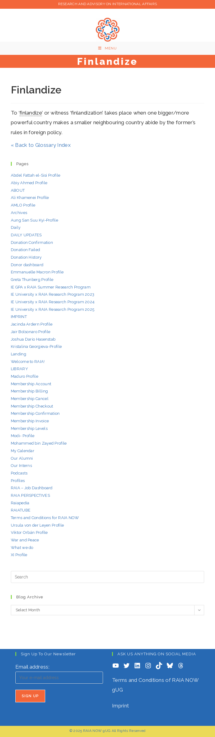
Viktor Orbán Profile (29, 532)
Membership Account (31, 384)
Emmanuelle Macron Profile (37, 272)
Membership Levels (29, 428)
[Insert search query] (107, 577)
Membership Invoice (30, 421)
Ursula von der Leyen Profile (37, 525)
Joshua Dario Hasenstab (33, 339)
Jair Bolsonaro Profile (31, 331)
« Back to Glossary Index (41, 145)
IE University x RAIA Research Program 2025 (53, 309)
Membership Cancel (29, 398)
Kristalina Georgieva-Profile (36, 346)
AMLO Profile (23, 205)
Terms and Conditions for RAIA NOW (45, 517)
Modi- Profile (23, 435)
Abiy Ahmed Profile (29, 183)
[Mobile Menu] (107, 48)
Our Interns (21, 465)
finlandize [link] (31, 113)
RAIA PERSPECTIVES (30, 495)
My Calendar (22, 451)
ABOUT (18, 190)
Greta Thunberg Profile (32, 279)
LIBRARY (19, 369)
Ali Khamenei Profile (30, 197)
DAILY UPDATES (26, 235)
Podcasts (19, 473)
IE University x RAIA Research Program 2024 (53, 302)
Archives (19, 212)
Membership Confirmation (35, 413)
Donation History (26, 257)
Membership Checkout (32, 406)
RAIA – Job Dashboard (32, 488)
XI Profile (19, 555)
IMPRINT (19, 316)
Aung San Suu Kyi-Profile (34, 220)
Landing (18, 354)
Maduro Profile (24, 376)
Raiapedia (20, 503)
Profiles (18, 480)
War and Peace (25, 540)
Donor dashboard (27, 265)
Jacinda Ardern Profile (32, 324)
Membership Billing (29, 391)
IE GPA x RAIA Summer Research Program (51, 287)
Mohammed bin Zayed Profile (39, 443)
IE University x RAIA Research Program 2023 (53, 294)
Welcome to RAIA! (28, 361)
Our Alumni (22, 458)
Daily (16, 227)
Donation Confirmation (32, 242)
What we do (22, 547)
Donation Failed (25, 249)
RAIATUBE (20, 510)
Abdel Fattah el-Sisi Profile (35, 175)
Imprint (120, 706)
